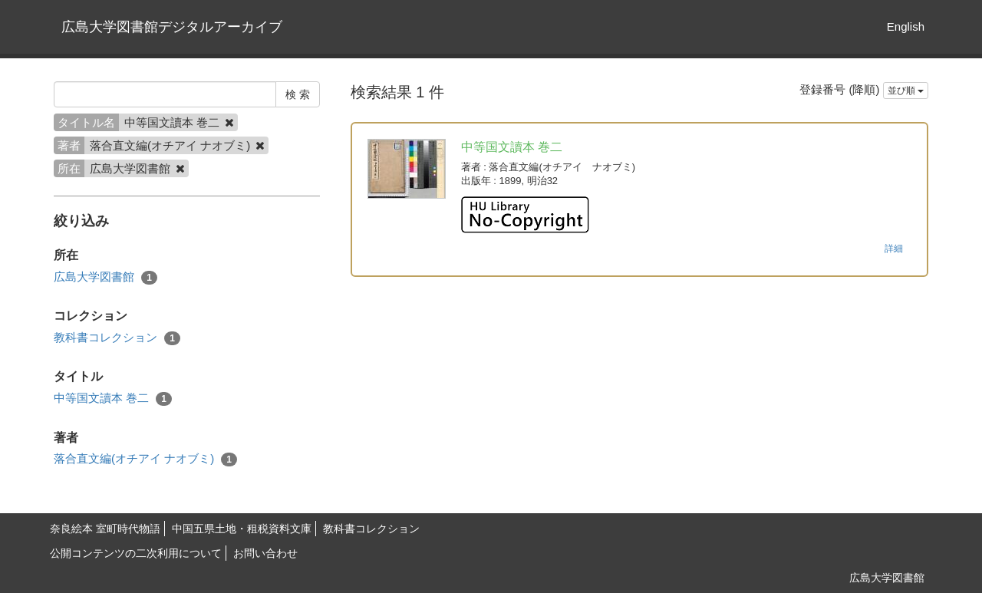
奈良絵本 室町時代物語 (105, 528)
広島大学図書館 (105, 277)
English (905, 26)
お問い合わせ (265, 553)
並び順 (906, 90)
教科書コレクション (117, 338)
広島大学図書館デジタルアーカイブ (171, 27)
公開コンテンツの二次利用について (136, 553)
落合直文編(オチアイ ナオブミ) (145, 459)
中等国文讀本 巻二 (113, 398)
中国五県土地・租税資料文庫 (241, 528)
